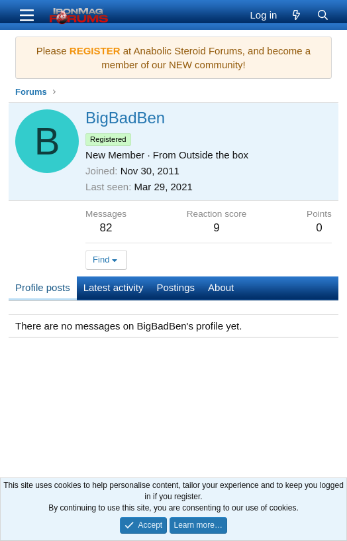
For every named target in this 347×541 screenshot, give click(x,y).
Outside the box (213, 154)
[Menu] (26, 15)
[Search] (323, 15)
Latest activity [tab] (113, 287)
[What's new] (296, 15)
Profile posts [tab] (42, 287)
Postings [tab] (176, 287)
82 (106, 227)
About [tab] (221, 287)
